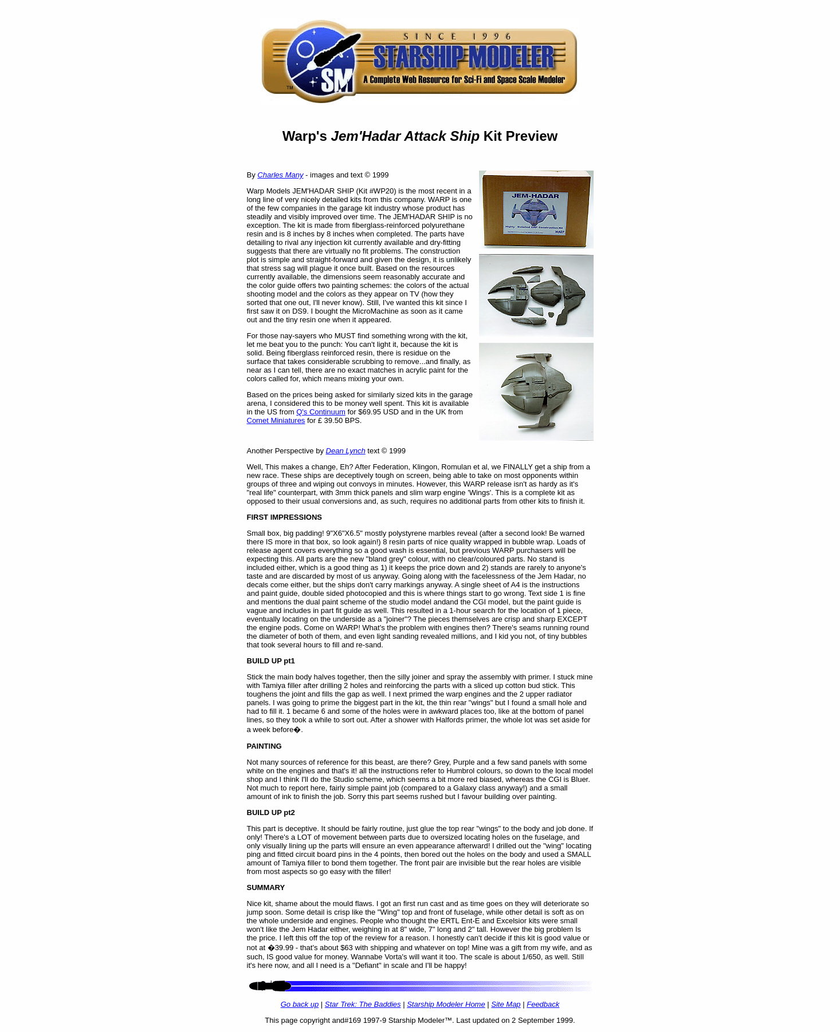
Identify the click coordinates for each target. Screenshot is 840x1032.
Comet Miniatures (276, 420)
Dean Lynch (346, 450)
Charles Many (280, 175)
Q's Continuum (321, 412)
